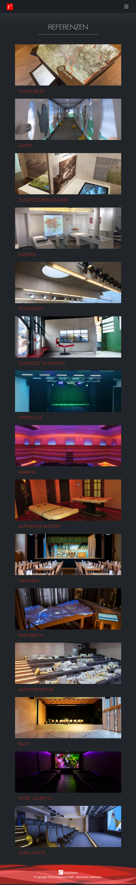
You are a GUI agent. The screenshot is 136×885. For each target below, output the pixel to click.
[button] (68, 65)
